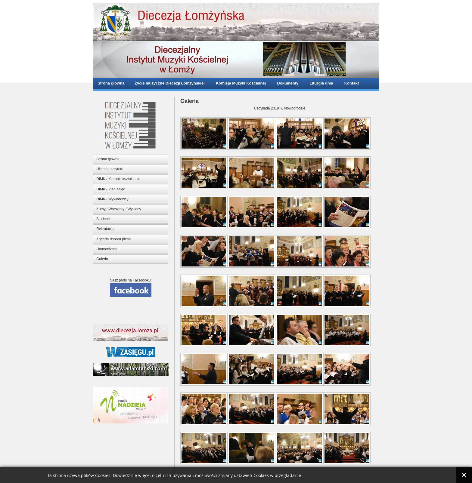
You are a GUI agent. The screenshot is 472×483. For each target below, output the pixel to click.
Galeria (102, 259)
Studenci (103, 219)
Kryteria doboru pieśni (114, 239)
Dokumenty (286, 83)
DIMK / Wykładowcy (112, 199)
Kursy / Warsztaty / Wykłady (118, 209)
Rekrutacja (104, 229)
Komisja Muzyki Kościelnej (240, 83)
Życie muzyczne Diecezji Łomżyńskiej (169, 83)
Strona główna (111, 83)
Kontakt (350, 83)
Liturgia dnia (320, 83)
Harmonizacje (107, 249)
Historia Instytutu (109, 169)
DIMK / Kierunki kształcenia (118, 179)
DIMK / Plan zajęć (110, 189)
